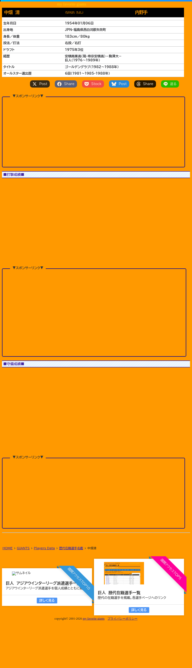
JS (22, 184)
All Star (39, 184)
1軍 (9, 184)
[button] (13, 215)
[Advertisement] (93, 123)
